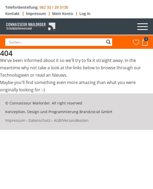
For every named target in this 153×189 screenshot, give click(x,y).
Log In (84, 13)
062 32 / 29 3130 (54, 7)
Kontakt (12, 13)
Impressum (36, 13)
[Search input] (56, 42)
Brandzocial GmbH (95, 111)
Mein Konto (62, 13)
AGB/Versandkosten (71, 120)
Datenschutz (40, 120)
